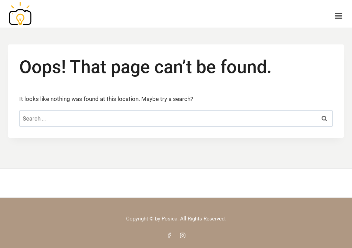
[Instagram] (183, 235)
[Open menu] (338, 14)
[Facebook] (169, 235)
